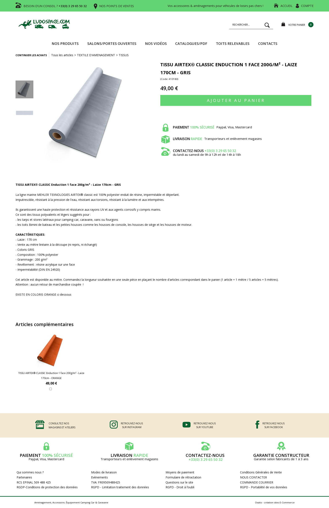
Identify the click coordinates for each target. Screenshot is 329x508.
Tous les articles (62, 55)
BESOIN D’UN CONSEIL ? (55, 6)
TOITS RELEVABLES (232, 43)
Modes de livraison (104, 472)
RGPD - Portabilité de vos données (263, 487)
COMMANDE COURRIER (256, 482)
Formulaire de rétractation (183, 477)
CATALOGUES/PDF (191, 43)
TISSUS (124, 55)
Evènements (99, 477)
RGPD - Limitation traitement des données (120, 487)
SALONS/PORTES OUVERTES (111, 43)
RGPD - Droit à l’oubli (180, 487)
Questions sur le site (179, 482)
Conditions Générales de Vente (261, 472)
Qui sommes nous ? (30, 472)
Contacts (267, 43)
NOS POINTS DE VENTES (116, 6)
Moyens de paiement (180, 472)
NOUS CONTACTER (253, 477)
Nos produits (65, 43)
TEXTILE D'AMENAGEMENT (96, 55)
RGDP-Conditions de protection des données (47, 487)
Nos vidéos (156, 43)
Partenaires (24, 477)
